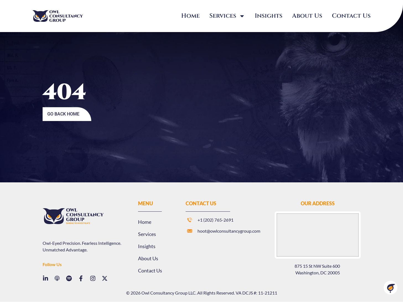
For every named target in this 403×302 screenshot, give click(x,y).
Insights (268, 16)
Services (227, 16)
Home (190, 16)
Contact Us (351, 16)
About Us (307, 16)
